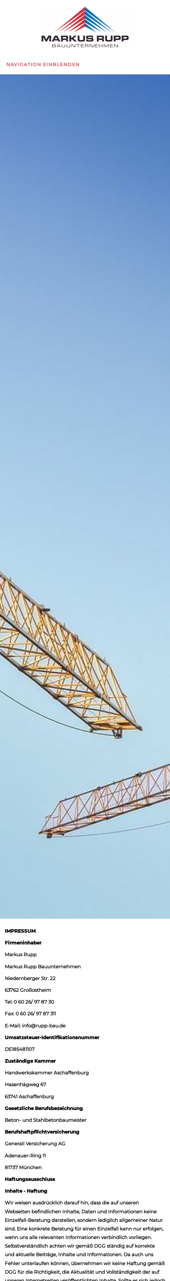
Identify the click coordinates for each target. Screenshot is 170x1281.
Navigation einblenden (43, 64)
